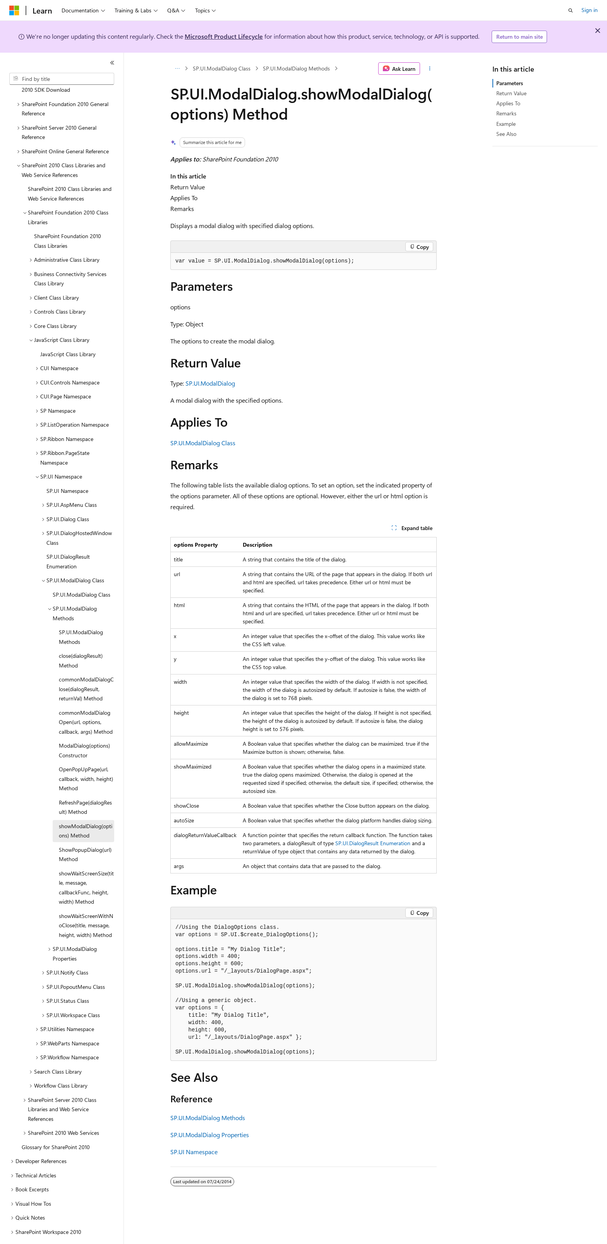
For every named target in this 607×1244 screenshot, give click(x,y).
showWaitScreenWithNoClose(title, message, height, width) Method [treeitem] (86, 904)
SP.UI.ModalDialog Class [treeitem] (81, 573)
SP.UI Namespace (194, 1152)
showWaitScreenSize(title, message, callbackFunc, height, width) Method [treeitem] (86, 866)
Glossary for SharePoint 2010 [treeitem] (56, 1125)
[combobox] (61, 79)
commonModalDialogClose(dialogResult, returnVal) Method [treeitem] (86, 667)
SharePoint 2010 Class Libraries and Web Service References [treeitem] (69, 172)
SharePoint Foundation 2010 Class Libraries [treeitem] (67, 219)
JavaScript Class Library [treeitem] (68, 332)
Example (506, 123)
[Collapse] (112, 63)
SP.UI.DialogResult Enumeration (372, 843)
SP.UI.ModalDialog (210, 383)
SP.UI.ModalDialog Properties (209, 1135)
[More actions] (430, 68)
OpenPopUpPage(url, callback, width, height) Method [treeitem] (86, 757)
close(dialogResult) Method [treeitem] (81, 639)
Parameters (509, 83)
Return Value (511, 93)
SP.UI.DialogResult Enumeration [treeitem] (68, 540)
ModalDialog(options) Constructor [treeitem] (84, 729)
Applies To (508, 103)
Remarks (506, 113)
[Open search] (570, 10)
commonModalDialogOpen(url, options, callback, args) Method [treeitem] (86, 701)
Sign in (589, 10)
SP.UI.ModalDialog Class (221, 68)
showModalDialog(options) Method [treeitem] (85, 809)
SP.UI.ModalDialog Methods (296, 68)
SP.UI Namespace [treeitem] (67, 469)
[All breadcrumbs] (177, 68)
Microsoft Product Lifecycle (224, 36)
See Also (506, 133)
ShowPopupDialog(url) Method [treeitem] (85, 833)
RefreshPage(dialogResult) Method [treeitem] (85, 785)
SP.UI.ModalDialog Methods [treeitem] (81, 615)
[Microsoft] (14, 10)
